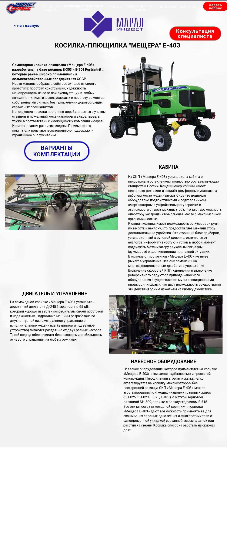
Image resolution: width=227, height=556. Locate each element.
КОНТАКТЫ (188, 6)
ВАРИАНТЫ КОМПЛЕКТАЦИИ (56, 151)
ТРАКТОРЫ (114, 6)
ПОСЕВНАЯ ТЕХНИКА (51, 8)
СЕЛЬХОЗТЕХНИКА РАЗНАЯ (139, 8)
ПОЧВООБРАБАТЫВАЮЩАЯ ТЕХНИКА (83, 8)
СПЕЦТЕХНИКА (166, 6)
